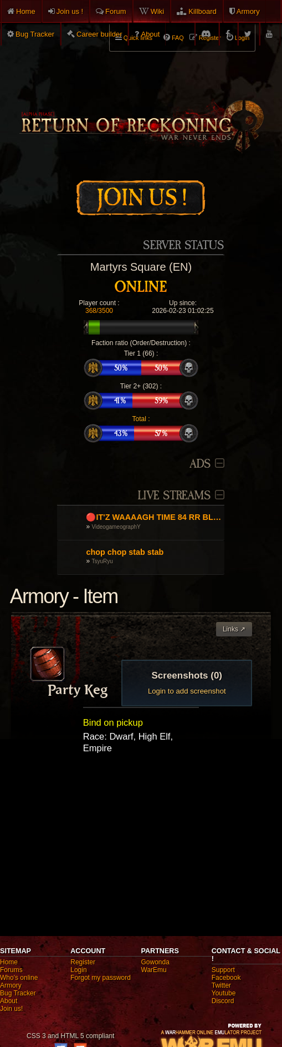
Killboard (202, 11)
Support (223, 970)
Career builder (99, 34)
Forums (11, 970)
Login (78, 970)
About (150, 34)
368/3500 (99, 311)
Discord (223, 1001)
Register (82, 962)
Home (25, 11)
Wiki (158, 11)
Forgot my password (100, 978)
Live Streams (174, 496)
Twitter (221, 985)
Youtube (224, 993)
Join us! (11, 1009)
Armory (248, 11)
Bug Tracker (35, 34)
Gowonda (155, 962)
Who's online (19, 978)
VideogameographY (116, 527)
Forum (115, 11)
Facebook (226, 978)
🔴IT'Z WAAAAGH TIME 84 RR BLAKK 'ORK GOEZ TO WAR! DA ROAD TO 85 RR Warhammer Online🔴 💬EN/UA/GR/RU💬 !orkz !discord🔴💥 (154, 517)
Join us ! (70, 11)
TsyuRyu (102, 561)
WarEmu (154, 970)
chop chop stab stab (124, 552)
